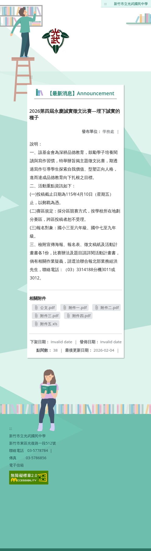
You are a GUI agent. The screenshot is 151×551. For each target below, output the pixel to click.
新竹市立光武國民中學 (131, 3)
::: (105, 3)
